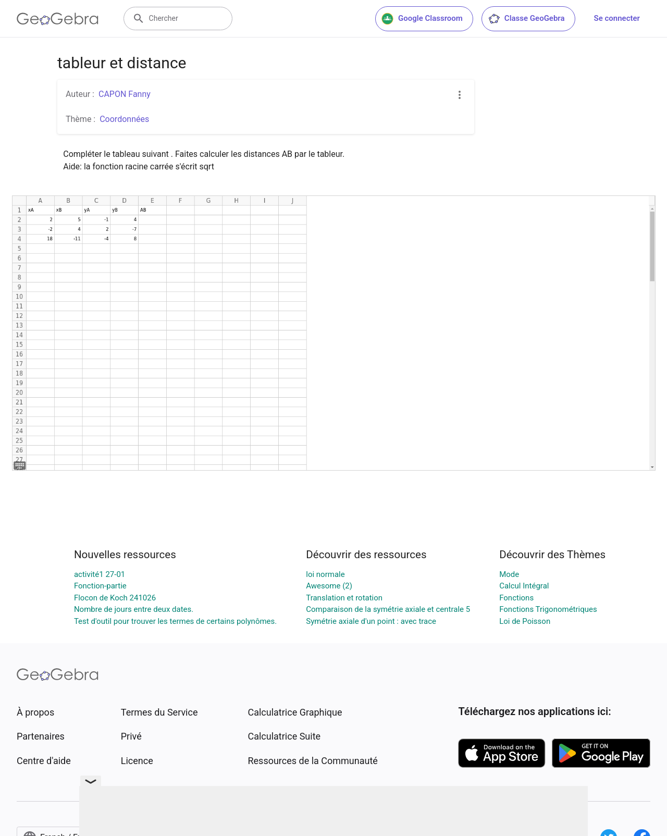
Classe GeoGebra (526, 19)
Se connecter (617, 18)
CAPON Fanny (124, 94)
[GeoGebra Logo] (57, 19)
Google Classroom (422, 19)
